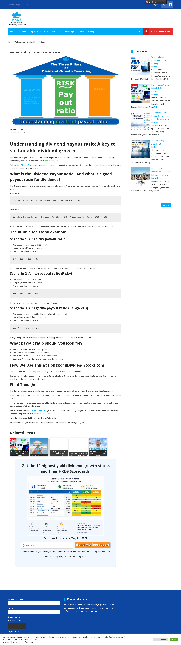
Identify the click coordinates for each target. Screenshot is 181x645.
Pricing (91, 32)
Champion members (38, 410)
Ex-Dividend (56, 32)
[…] (166, 79)
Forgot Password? (15, 631)
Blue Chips (69, 32)
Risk (21, 129)
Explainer (14, 129)
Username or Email (15, 599)
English (151, 2)
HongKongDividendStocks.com (24, 165)
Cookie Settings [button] (160, 639)
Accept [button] (173, 639)
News (82, 32)
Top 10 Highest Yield (39, 32)
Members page (14, 4)
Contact (25, 4)
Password (12, 608)
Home (12, 32)
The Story (22, 32)
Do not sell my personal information (18, 642)
